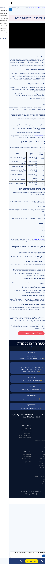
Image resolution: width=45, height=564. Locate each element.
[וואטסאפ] (12, 561)
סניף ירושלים (22, 377)
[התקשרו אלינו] (33, 561)
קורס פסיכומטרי (30, 136)
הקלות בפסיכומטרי (29, 239)
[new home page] (40, 3)
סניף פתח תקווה (22, 405)
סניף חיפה (22, 364)
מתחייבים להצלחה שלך (30, 3)
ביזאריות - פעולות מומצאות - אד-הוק (28, 8)
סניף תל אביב (22, 353)
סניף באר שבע (22, 386)
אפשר (36, 556)
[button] (1, 9)
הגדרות (8, 552)
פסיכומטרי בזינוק (18, 425)
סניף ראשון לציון (22, 396)
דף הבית (39, 8)
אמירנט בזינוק (19, 451)
